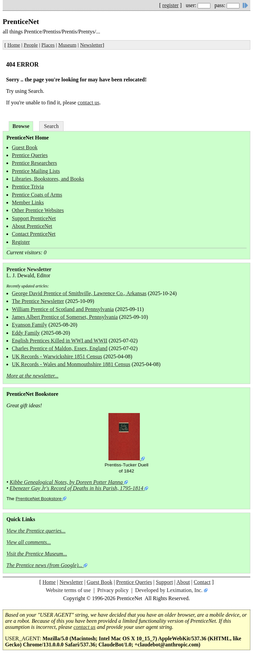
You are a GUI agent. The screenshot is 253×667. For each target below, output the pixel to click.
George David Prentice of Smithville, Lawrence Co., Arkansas (79, 293)
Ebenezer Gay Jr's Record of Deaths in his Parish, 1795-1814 (77, 488)
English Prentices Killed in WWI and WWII (59, 340)
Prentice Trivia (28, 186)
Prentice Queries (30, 155)
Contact (202, 582)
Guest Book (24, 147)
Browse (20, 126)
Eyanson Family (29, 325)
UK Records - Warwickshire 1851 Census (57, 356)
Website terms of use (68, 590)
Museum (67, 45)
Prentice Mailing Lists (36, 171)
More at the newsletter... (32, 376)
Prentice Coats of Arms (37, 195)
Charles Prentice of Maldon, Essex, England (59, 348)
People (31, 45)
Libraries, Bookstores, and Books (48, 179)
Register (21, 242)
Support (164, 582)
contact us (88, 102)
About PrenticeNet (32, 226)
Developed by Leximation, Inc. (169, 590)
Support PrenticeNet (34, 218)
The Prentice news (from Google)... (44, 565)
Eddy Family (26, 333)
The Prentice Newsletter (38, 301)
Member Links (28, 202)
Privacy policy (113, 590)
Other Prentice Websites (38, 210)
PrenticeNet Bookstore (38, 498)
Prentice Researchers (34, 163)
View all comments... (28, 542)
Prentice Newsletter (28, 269)
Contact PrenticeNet (33, 234)
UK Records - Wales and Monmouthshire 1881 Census (71, 364)
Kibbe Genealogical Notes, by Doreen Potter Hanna (66, 482)
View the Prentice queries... (36, 531)
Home (13, 45)
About (183, 582)
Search (51, 126)
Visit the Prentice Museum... (36, 554)
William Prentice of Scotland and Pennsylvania (63, 309)
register (170, 5)
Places (48, 45)
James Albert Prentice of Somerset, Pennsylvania (65, 317)
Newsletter (91, 45)
